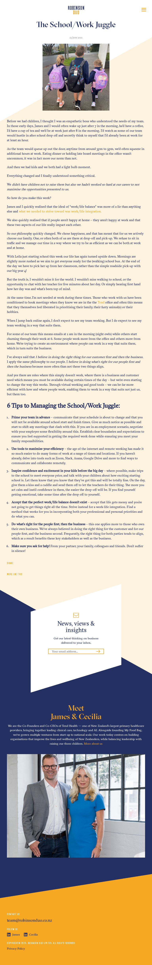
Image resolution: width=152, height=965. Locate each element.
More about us (93, 743)
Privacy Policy (16, 948)
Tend (101, 302)
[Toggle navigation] (144, 9)
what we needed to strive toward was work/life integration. (60, 211)
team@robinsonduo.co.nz (29, 920)
